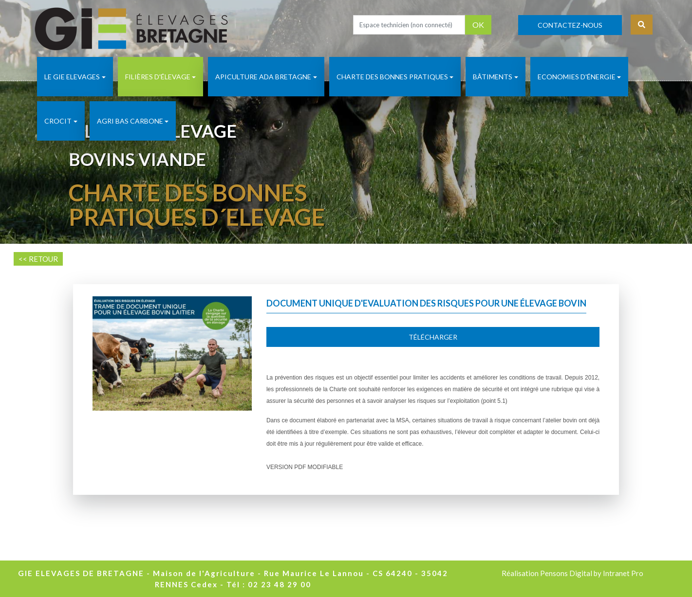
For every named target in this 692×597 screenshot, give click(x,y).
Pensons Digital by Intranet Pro (591, 573)
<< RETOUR (38, 258)
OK (478, 24)
